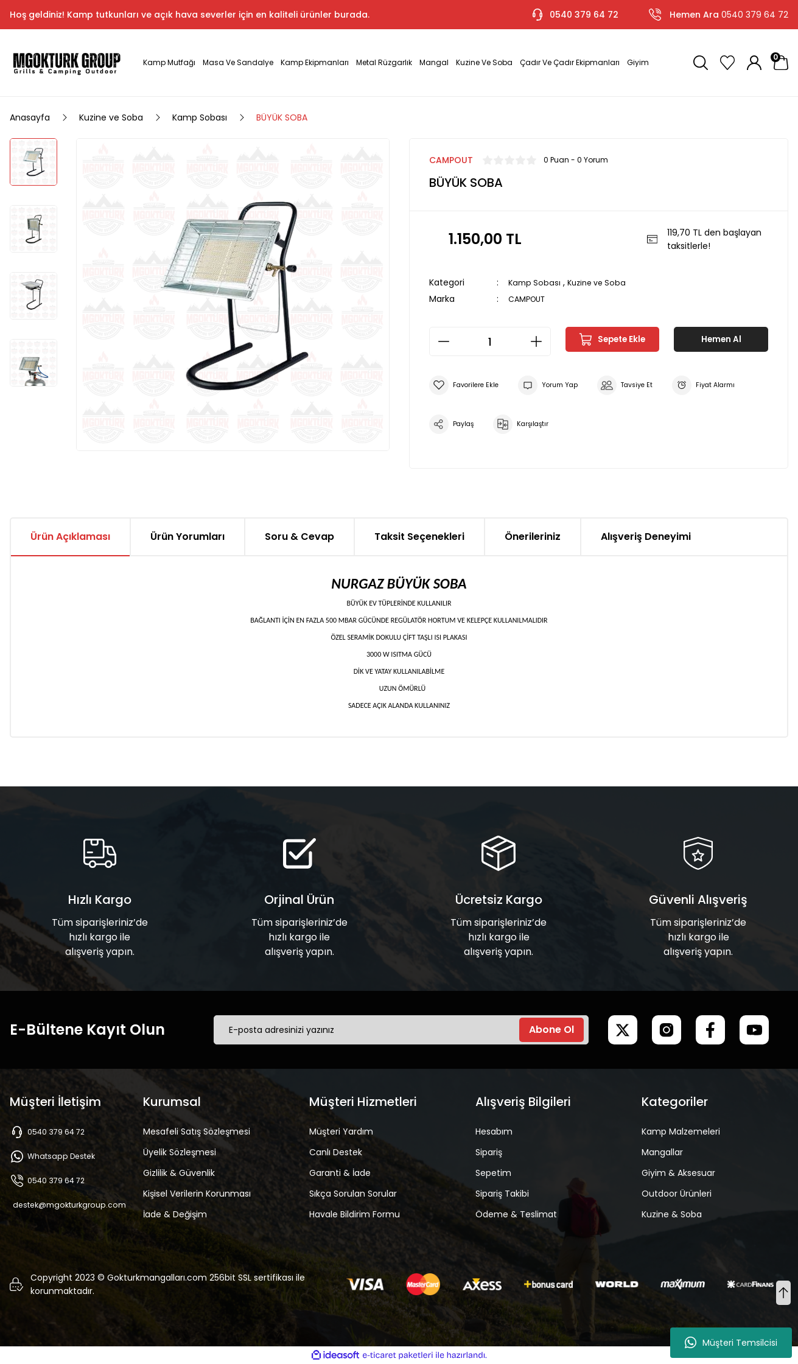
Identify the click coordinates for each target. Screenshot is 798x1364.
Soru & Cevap (299, 537)
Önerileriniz (533, 537)
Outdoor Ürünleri (677, 1193)
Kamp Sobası (535, 282)
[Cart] (781, 62)
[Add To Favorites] (467, 385)
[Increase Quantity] (540, 341)
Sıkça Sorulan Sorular (353, 1193)
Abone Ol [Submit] (551, 1030)
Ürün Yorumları (187, 537)
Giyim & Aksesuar (678, 1173)
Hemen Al (721, 341)
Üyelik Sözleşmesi (179, 1152)
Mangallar (662, 1152)
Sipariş (488, 1152)
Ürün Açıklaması (70, 537)
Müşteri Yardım (341, 1131)
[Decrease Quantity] (440, 341)
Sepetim (493, 1173)
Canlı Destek (335, 1152)
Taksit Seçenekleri (419, 537)
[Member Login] (754, 62)
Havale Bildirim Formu (354, 1214)
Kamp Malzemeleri (681, 1131)
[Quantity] (490, 341)
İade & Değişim (175, 1214)
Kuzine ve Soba (602, 282)
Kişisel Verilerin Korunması (197, 1193)
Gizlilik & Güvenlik (179, 1173)
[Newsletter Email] (401, 1029)
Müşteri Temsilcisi (731, 1342)
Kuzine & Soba (672, 1214)
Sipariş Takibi (502, 1193)
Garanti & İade (340, 1173)
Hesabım (494, 1131)
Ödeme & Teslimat (516, 1214)
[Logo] (67, 63)
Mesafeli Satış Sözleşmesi (196, 1131)
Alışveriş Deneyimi (646, 537)
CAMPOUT (529, 299)
